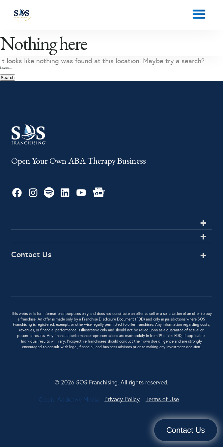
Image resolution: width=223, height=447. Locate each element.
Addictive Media (77, 399)
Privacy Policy (122, 399)
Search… (6, 68)
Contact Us (185, 430)
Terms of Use (162, 399)
